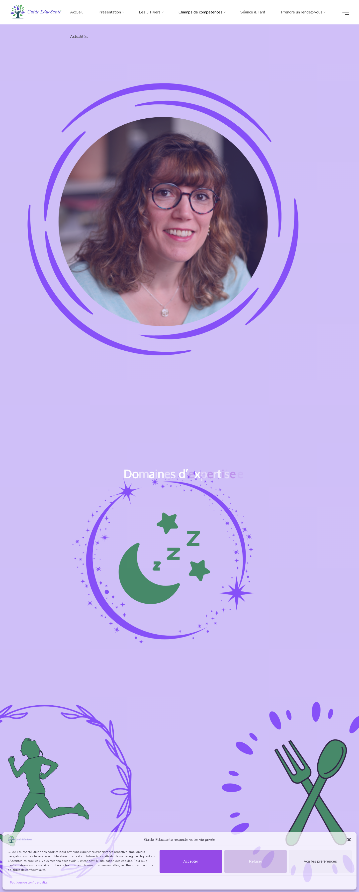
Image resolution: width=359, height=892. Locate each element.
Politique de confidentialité (28, 883)
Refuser (255, 861)
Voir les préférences (320, 861)
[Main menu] (344, 12)
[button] (349, 839)
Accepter (190, 861)
